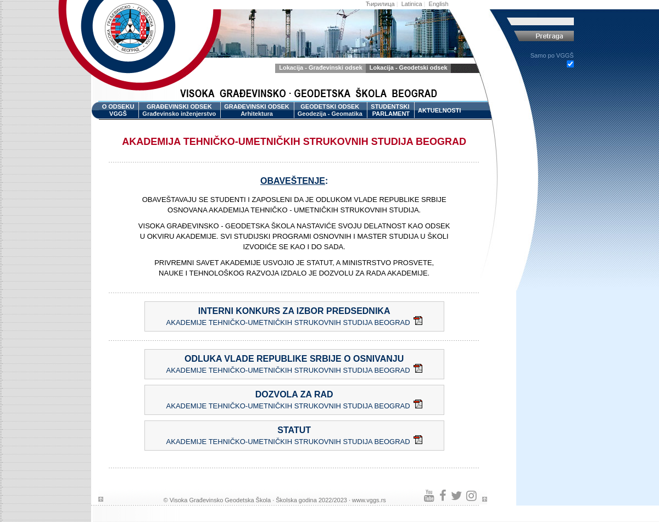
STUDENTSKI (390, 110)
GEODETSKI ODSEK (330, 110)
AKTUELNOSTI (439, 110)
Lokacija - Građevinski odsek (320, 67)
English (439, 4)
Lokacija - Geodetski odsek (409, 67)
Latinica (411, 4)
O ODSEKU (118, 110)
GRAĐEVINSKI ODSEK (179, 110)
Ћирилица (380, 4)
